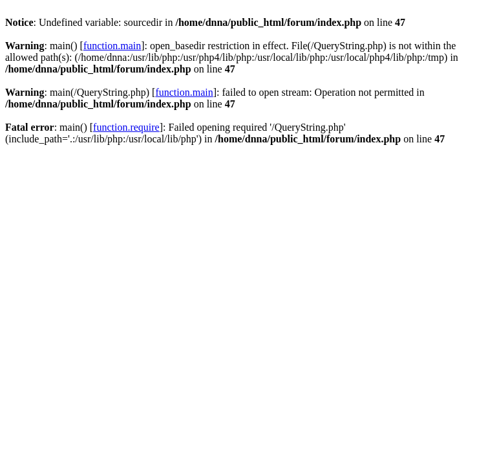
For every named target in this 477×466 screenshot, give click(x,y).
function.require (126, 127)
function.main (112, 45)
